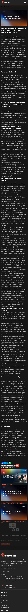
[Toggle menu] (25, 2)
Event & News (5, 600)
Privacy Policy (5, 571)
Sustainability (5, 607)
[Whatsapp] (10, 463)
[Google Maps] (16, 577)
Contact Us (4, 603)
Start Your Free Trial (5, 542)
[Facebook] (2, 463)
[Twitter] (5, 463)
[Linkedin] (7, 463)
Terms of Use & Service (8, 568)
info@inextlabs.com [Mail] (10, 587)
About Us (4, 595)
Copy (17, 465)
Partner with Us (5, 605)
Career (3, 598)
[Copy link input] (8, 466)
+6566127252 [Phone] (8, 585)
